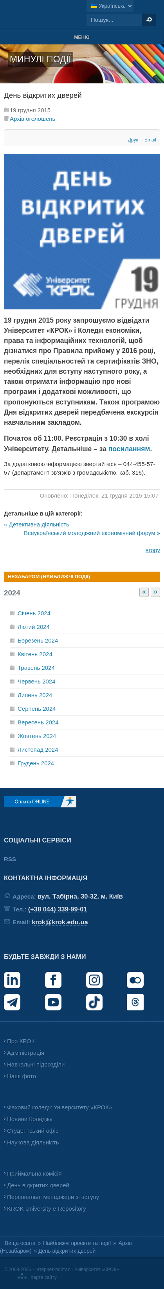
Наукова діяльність (33, 1142)
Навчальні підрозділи (36, 1064)
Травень (36, 667)
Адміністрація (25, 1052)
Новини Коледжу (29, 1119)
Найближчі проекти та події (77, 1243)
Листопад (38, 749)
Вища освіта (20, 1243)
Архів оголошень (32, 118)
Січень (34, 613)
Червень (36, 681)
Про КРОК (20, 1041)
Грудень (36, 763)
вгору (153, 550)
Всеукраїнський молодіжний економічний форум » (92, 533)
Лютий (34, 626)
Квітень (35, 654)
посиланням (129, 449)
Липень (35, 695)
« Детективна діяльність (36, 524)
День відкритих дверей (38, 1185)
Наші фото (21, 1076)
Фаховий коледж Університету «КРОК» (59, 1107)
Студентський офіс (32, 1130)
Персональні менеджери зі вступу (53, 1197)
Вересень (38, 722)
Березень (38, 640)
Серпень (37, 708)
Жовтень (37, 736)
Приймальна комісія (34, 1173)
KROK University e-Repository (46, 1208)
